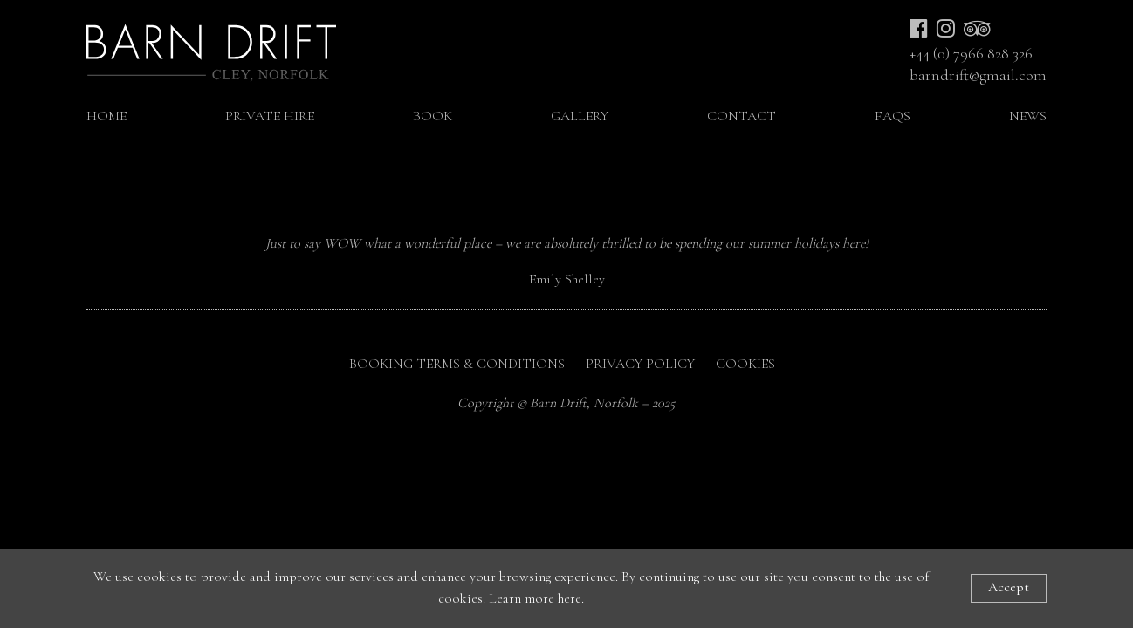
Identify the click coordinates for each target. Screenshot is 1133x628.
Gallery (579, 116)
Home (106, 116)
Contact (741, 116)
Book (432, 116)
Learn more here (535, 598)
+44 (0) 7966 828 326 (971, 53)
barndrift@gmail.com (978, 75)
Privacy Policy (640, 363)
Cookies (745, 363)
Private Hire (269, 116)
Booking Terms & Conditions (457, 363)
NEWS (1028, 116)
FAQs (892, 116)
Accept (1008, 587)
